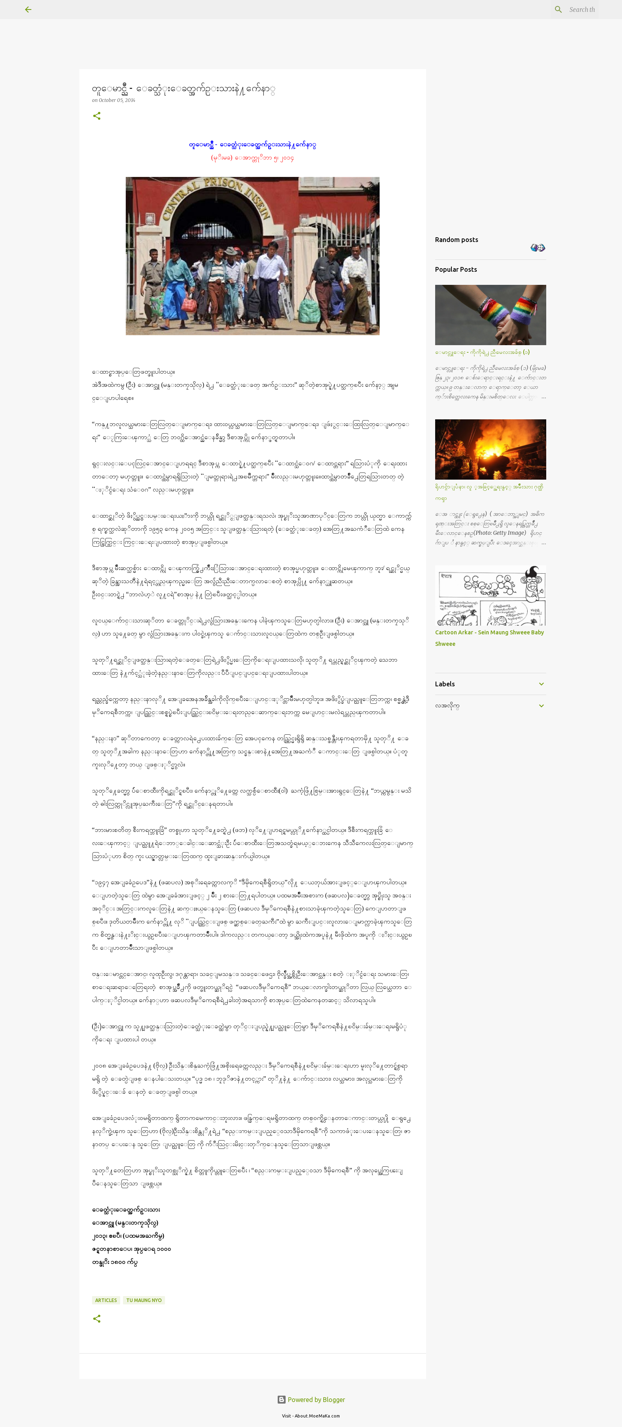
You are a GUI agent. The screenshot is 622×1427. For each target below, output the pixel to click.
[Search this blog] (557, 9)
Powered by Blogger (311, 1399)
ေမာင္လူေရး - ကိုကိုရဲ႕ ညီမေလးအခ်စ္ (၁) (482, 352)
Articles (106, 1300)
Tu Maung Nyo (144, 1300)
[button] (97, 116)
